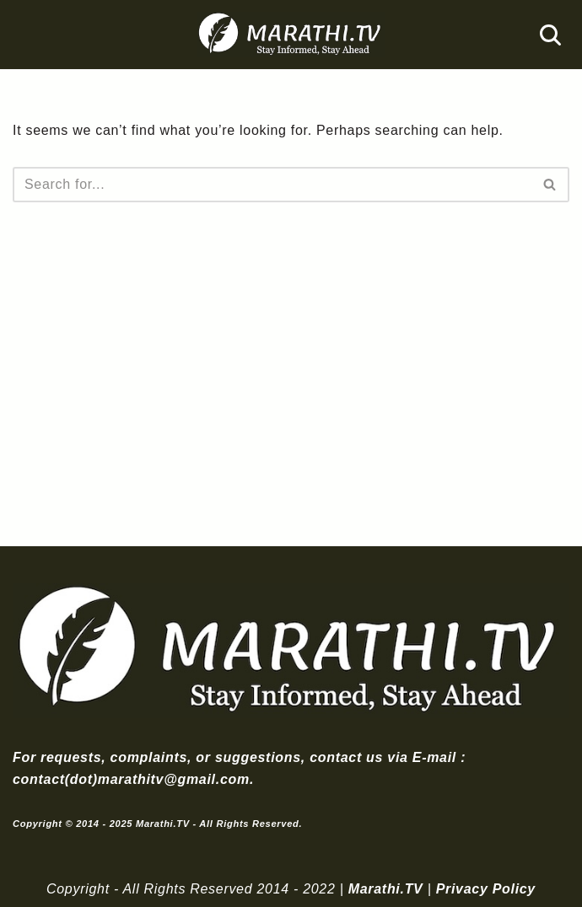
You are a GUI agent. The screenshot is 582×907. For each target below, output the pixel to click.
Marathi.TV (385, 889)
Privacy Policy (486, 889)
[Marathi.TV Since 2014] (291, 34)
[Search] (550, 35)
